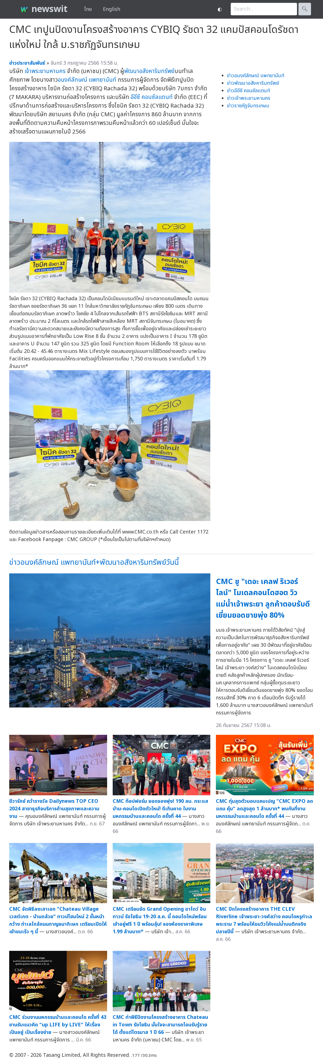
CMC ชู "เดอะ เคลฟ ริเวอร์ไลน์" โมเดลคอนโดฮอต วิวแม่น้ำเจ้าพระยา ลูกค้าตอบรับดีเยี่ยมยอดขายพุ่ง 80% (263, 598)
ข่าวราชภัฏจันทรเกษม (248, 106)
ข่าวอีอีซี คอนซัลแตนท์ (248, 90)
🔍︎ (305, 9)
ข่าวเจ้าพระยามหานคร (248, 98)
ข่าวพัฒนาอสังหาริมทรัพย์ (253, 83)
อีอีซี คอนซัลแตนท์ (152, 97)
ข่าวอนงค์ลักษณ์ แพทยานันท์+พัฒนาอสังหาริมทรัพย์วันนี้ (94, 562)
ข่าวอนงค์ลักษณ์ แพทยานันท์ (255, 75)
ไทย (88, 9)
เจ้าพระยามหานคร (45, 71)
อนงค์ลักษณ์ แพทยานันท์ (87, 80)
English (111, 9)
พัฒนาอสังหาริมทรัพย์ (149, 71)
